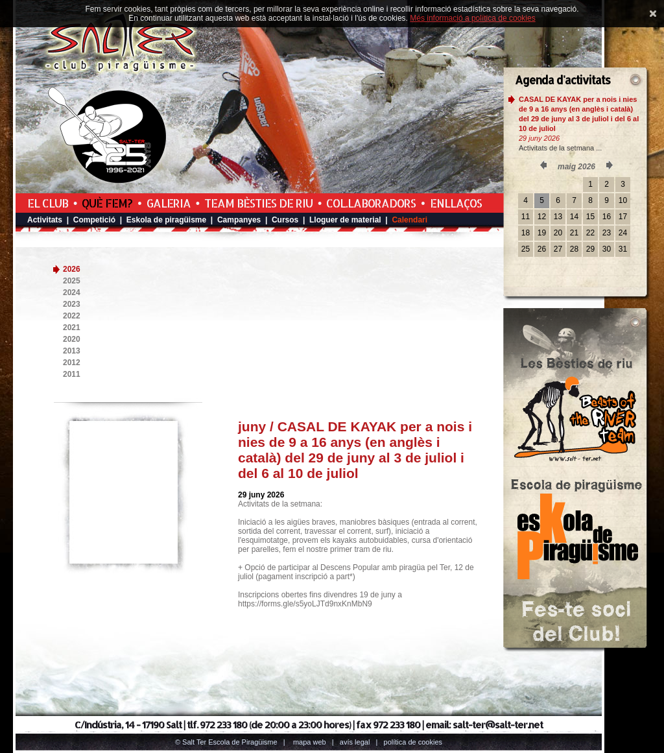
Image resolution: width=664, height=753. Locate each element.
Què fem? (107, 203)
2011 (71, 374)
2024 (71, 292)
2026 (71, 269)
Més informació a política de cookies (472, 18)
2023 (71, 304)
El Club (47, 203)
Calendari (409, 219)
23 (606, 232)
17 (623, 216)
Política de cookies (413, 742)
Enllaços (456, 203)
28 (574, 249)
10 (623, 200)
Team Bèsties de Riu (258, 203)
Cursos (285, 219)
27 (558, 249)
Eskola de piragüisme (166, 219)
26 (542, 249)
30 (606, 249)
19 (542, 232)
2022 (71, 315)
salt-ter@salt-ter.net (498, 725)
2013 (71, 350)
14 (574, 216)
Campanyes (239, 219)
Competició (94, 219)
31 (623, 249)
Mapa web (309, 742)
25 (525, 249)
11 (525, 216)
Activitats (44, 219)
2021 (71, 327)
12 (542, 216)
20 (558, 232)
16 (606, 216)
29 (590, 249)
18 (525, 232)
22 (590, 232)
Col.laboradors (371, 203)
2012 (71, 362)
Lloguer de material (345, 219)
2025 (71, 280)
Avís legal (355, 742)
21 (574, 232)
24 (623, 232)
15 (590, 216)
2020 (71, 339)
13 (558, 216)
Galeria (169, 203)
